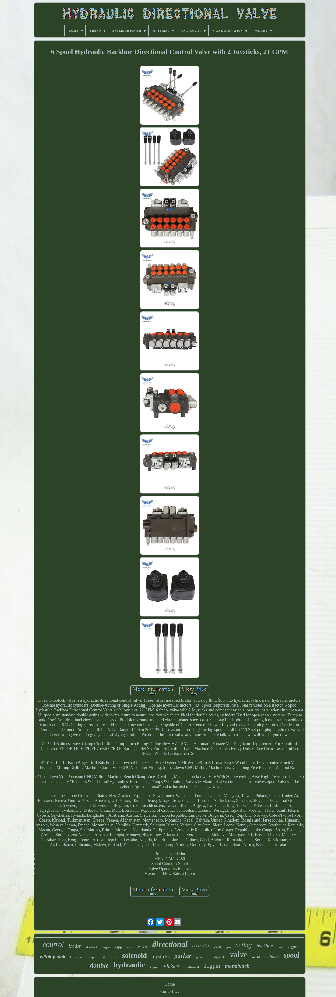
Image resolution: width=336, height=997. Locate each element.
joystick (202, 957)
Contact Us (169, 991)
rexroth (200, 945)
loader (75, 946)
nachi (256, 957)
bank (113, 956)
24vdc (280, 947)
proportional (96, 957)
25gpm (106, 947)
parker (183, 955)
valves (143, 947)
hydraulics (76, 957)
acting (243, 945)
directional (169, 944)
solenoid (134, 955)
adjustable (219, 957)
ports (218, 946)
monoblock (237, 966)
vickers (172, 966)
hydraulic (129, 965)
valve (239, 954)
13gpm (154, 967)
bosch (130, 947)
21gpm (292, 947)
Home (169, 984)
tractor (91, 946)
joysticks (160, 956)
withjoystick (52, 956)
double (99, 965)
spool (291, 955)
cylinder (271, 956)
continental (191, 967)
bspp (118, 946)
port (228, 947)
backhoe (264, 946)
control (53, 944)
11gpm (212, 965)
